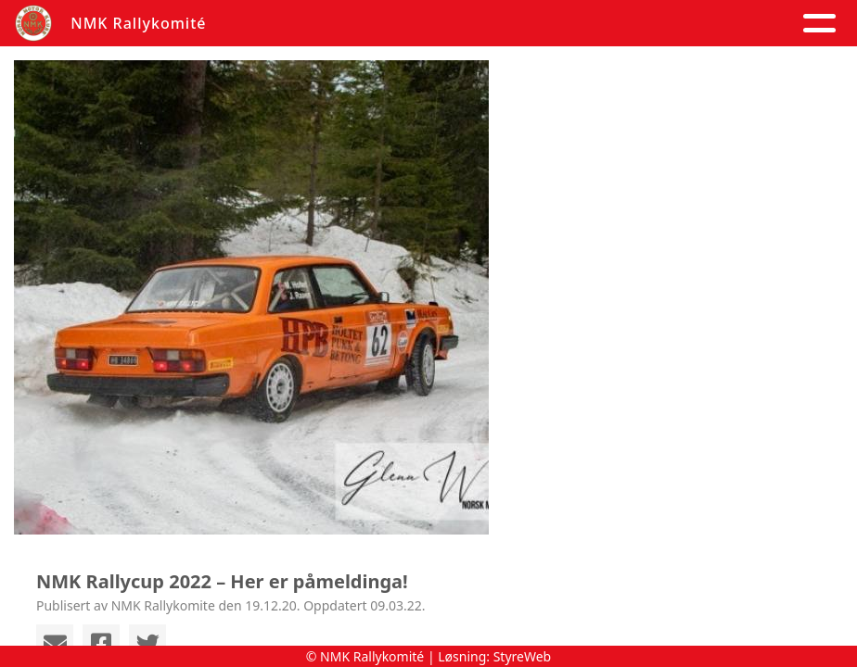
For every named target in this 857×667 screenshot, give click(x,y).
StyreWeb (522, 656)
